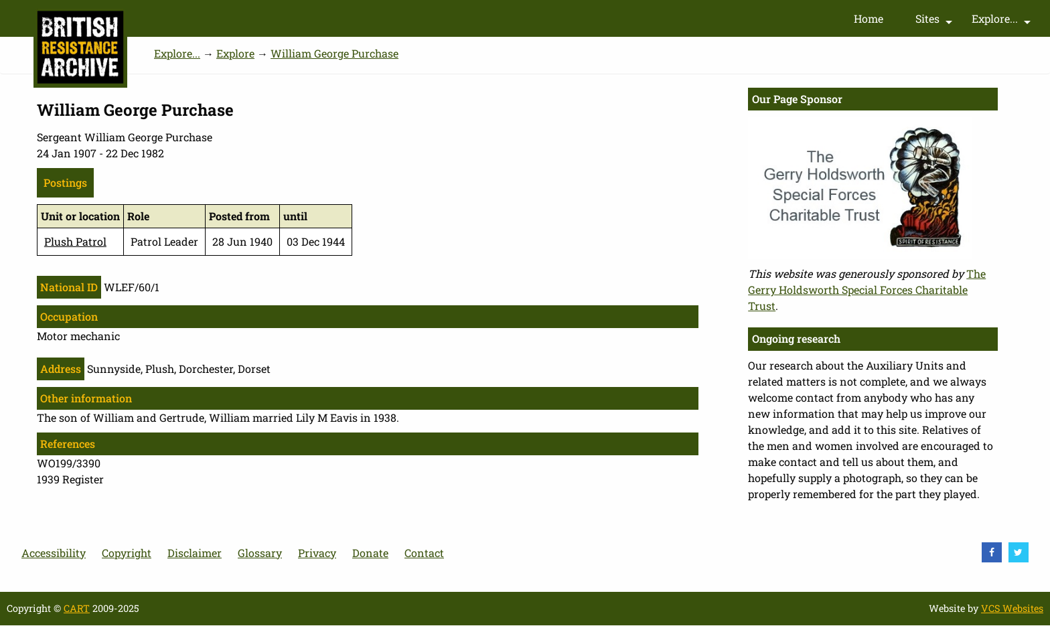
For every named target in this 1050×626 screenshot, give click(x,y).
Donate (370, 553)
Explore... (1003, 21)
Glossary (260, 553)
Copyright (126, 553)
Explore (235, 53)
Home (868, 18)
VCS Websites (1012, 608)
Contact (424, 553)
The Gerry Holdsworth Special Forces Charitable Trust (867, 289)
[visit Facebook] (992, 552)
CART (77, 608)
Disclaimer (194, 553)
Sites (935, 21)
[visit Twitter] (1018, 552)
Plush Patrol (75, 241)
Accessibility (53, 553)
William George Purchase (334, 53)
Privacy (317, 553)
